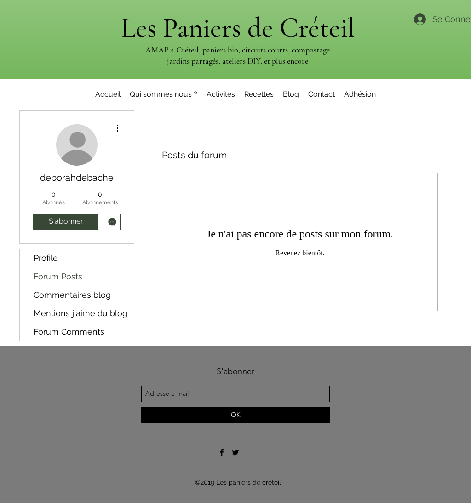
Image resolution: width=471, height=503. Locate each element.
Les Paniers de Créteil (238, 28)
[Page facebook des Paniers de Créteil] (221, 452)
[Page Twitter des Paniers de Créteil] (235, 452)
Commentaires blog (72, 295)
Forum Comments (69, 331)
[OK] (235, 415)
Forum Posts (58, 276)
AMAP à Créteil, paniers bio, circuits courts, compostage (237, 50)
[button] (221, 94)
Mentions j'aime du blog (80, 313)
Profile (46, 258)
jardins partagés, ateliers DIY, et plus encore (237, 61)
